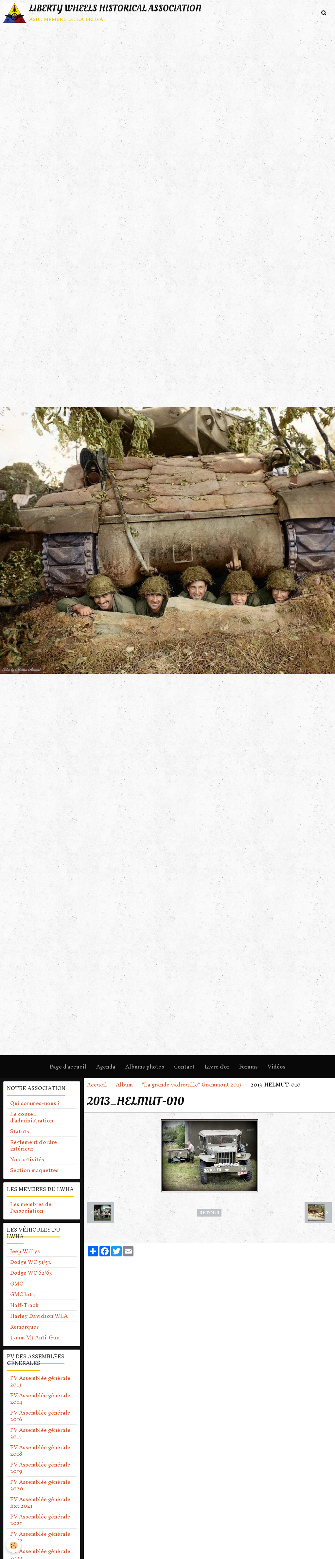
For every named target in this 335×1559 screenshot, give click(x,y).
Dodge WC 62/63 (31, 1273)
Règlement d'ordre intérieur (33, 1145)
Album (124, 1084)
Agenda (105, 1066)
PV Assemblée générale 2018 (40, 1450)
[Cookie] (14, 1545)
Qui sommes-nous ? (35, 1103)
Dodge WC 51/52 (30, 1262)
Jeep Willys (25, 1251)
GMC (16, 1283)
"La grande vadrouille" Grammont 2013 (192, 1084)
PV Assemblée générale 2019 (40, 1467)
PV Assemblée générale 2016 (40, 1415)
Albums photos (144, 1066)
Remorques (24, 1326)
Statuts (19, 1131)
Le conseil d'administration (31, 1117)
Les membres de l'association (30, 1207)
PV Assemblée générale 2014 (40, 1398)
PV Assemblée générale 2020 (40, 1485)
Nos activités (27, 1159)
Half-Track (24, 1305)
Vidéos (277, 1066)
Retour (209, 1213)
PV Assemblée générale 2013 (40, 1381)
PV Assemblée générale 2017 (40, 1433)
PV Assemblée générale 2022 (40, 1537)
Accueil (97, 1084)
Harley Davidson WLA (39, 1316)
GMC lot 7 (23, 1294)
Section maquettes (34, 1170)
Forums (248, 1066)
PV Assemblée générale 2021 (40, 1519)
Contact (184, 1066)
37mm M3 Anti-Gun (35, 1337)
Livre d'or (216, 1066)
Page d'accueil (68, 1066)
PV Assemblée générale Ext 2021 (40, 1502)
